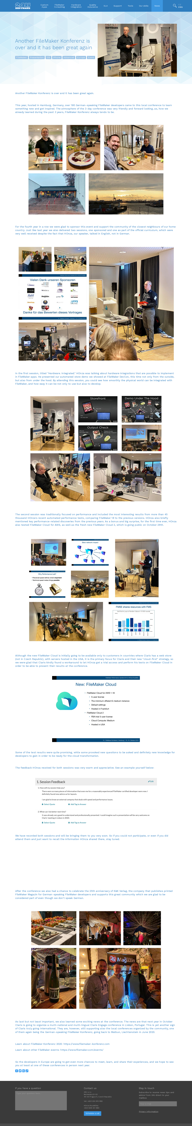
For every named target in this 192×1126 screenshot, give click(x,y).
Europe (81, 57)
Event (91, 57)
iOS (48, 57)
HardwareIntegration (76, 6)
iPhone (57, 57)
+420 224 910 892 (95, 1101)
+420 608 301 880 (91, 1108)
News (157, 6)
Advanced (69, 57)
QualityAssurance (92, 6)
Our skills (143, 6)
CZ (179, 5)
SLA (106, 6)
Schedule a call (92, 1113)
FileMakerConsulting (59, 6)
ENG (180, 7)
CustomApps (44, 6)
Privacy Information (148, 1111)
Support (118, 6)
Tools (130, 6)
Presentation (37, 57)
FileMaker (21, 57)
